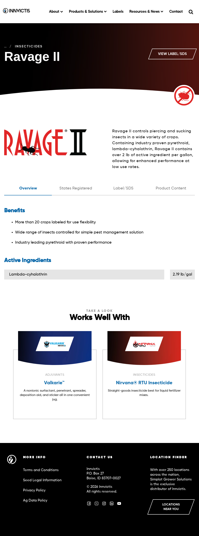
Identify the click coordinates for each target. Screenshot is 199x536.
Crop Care (15, 46)
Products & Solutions (86, 11)
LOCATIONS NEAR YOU (171, 507)
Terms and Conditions (41, 470)
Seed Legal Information (42, 480)
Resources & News (144, 11)
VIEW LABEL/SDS (172, 54)
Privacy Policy (34, 490)
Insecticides (49, 46)
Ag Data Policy (35, 500)
